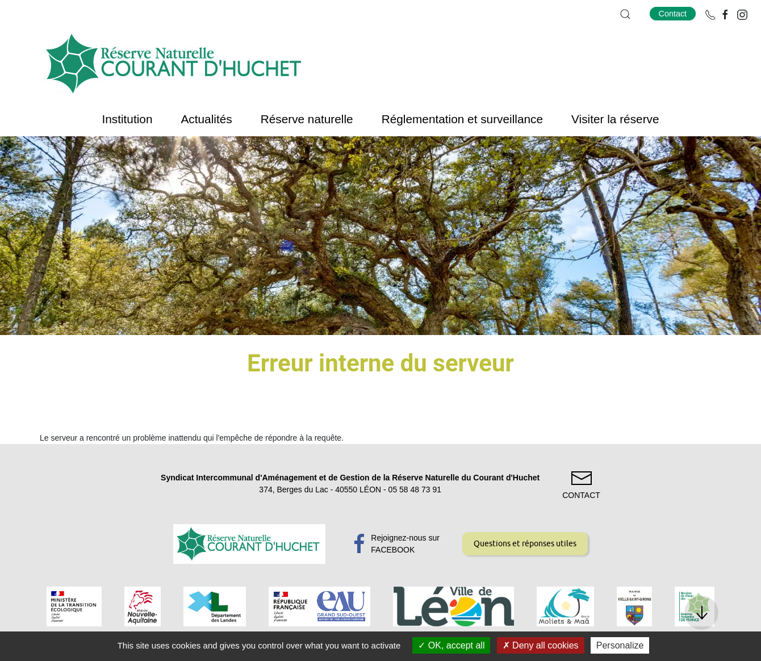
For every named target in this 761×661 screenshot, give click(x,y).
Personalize (620, 645)
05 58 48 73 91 (414, 489)
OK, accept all (451, 645)
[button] (625, 14)
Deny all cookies (541, 645)
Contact (673, 13)
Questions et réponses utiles (525, 543)
